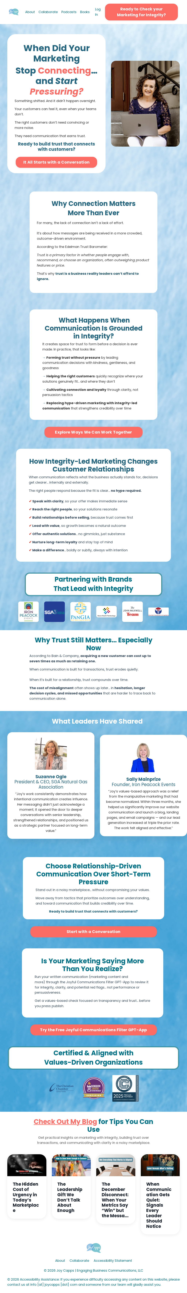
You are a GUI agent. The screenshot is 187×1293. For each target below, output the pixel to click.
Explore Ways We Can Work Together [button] (93, 432)
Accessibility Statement (113, 1260)
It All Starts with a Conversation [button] (56, 162)
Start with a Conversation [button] (93, 932)
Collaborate (48, 12)
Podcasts (69, 12)
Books (85, 12)
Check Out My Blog (65, 1122)
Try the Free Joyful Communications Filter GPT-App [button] (93, 1030)
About (30, 12)
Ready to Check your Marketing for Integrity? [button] (142, 12)
